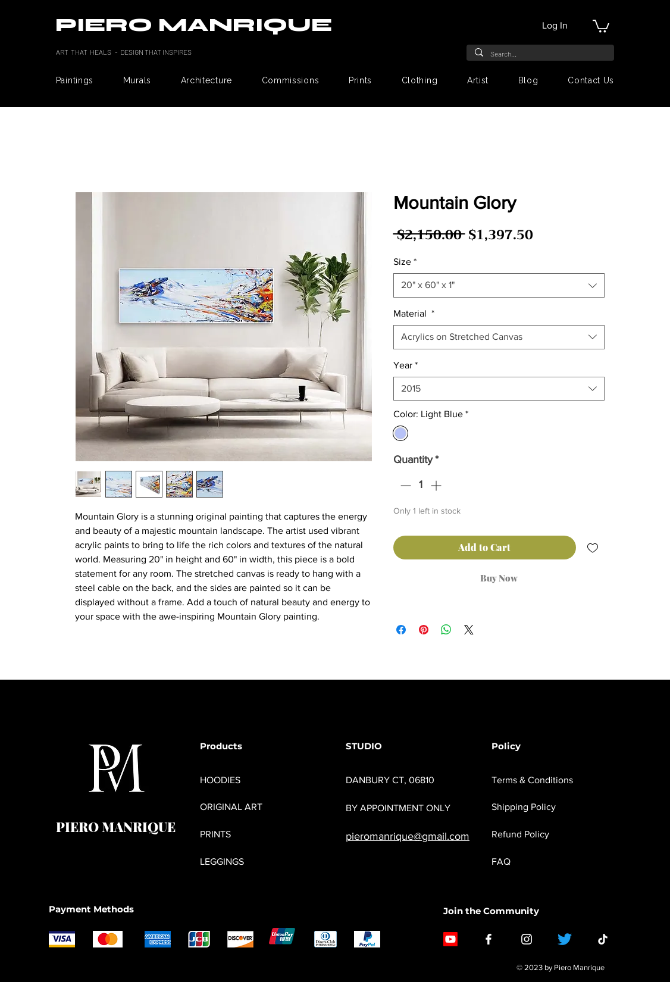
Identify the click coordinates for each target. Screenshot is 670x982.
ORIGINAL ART (231, 807)
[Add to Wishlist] (593, 547)
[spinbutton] (421, 485)
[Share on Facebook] (401, 630)
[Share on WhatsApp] (446, 630)
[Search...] (539, 53)
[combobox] (499, 285)
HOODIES (220, 780)
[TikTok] (603, 939)
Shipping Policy (523, 807)
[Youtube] (450, 939)
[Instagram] (526, 939)
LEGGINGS (222, 861)
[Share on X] (469, 630)
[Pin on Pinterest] (424, 630)
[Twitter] (565, 939)
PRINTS (215, 834)
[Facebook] (488, 939)
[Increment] (437, 485)
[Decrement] (404, 485)
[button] (601, 25)
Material (413, 313)
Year (405, 365)
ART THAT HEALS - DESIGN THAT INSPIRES (124, 52)
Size (405, 262)
